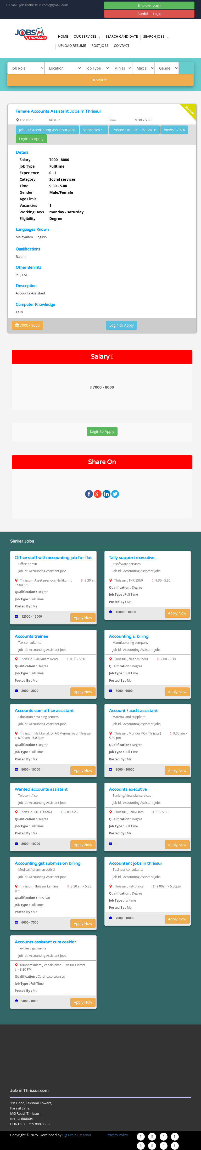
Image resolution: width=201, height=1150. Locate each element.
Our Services (88, 36)
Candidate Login (149, 14)
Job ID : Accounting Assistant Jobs (47, 129)
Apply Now (83, 617)
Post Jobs (100, 45)
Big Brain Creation (76, 1134)
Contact (121, 45)
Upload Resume (72, 45)
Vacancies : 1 (94, 129)
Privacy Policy (117, 1134)
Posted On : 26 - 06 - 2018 (134, 129)
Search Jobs (156, 36)
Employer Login (149, 5)
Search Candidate (121, 36)
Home (63, 36)
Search (100, 79)
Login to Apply (31, 138)
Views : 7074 (174, 129)
